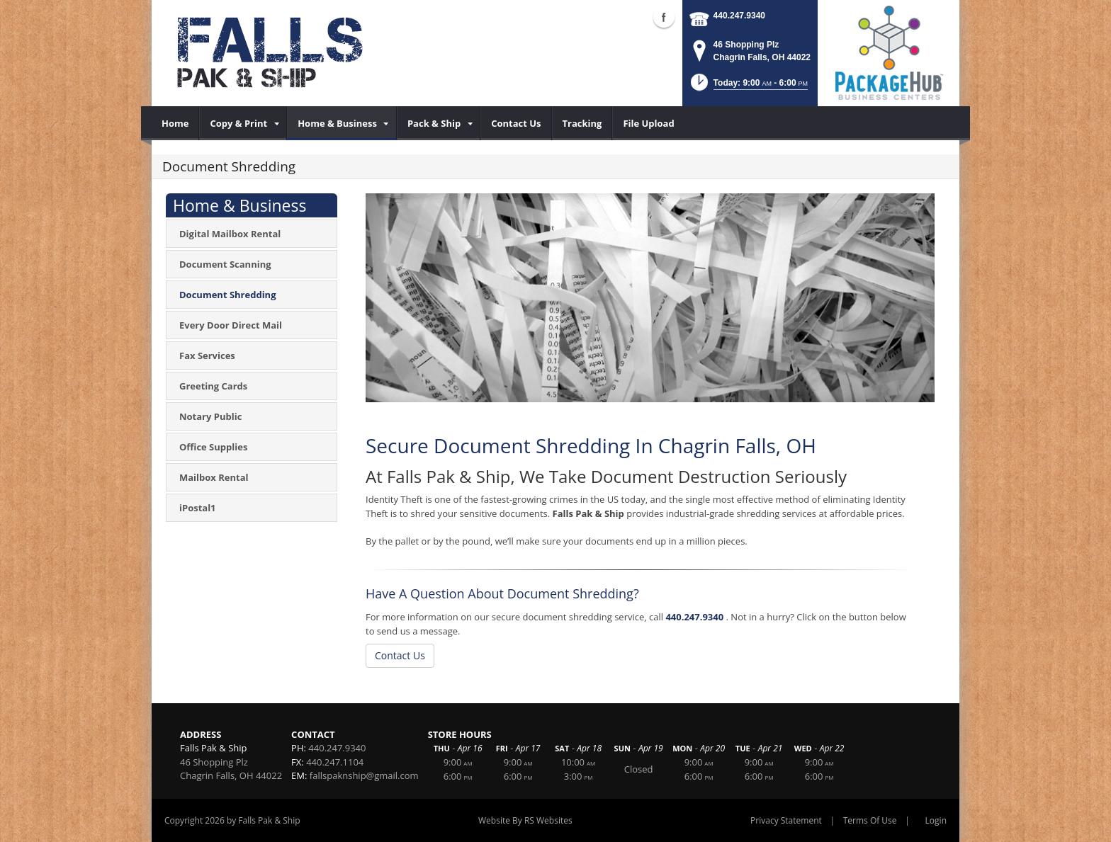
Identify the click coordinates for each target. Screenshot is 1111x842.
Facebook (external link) (664, 17)
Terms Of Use (870, 820)
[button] (748, 87)
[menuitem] (175, 123)
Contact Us (400, 655)
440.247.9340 (739, 16)
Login (936, 820)
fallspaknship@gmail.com (364, 775)
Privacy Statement (786, 820)
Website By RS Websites (525, 820)
